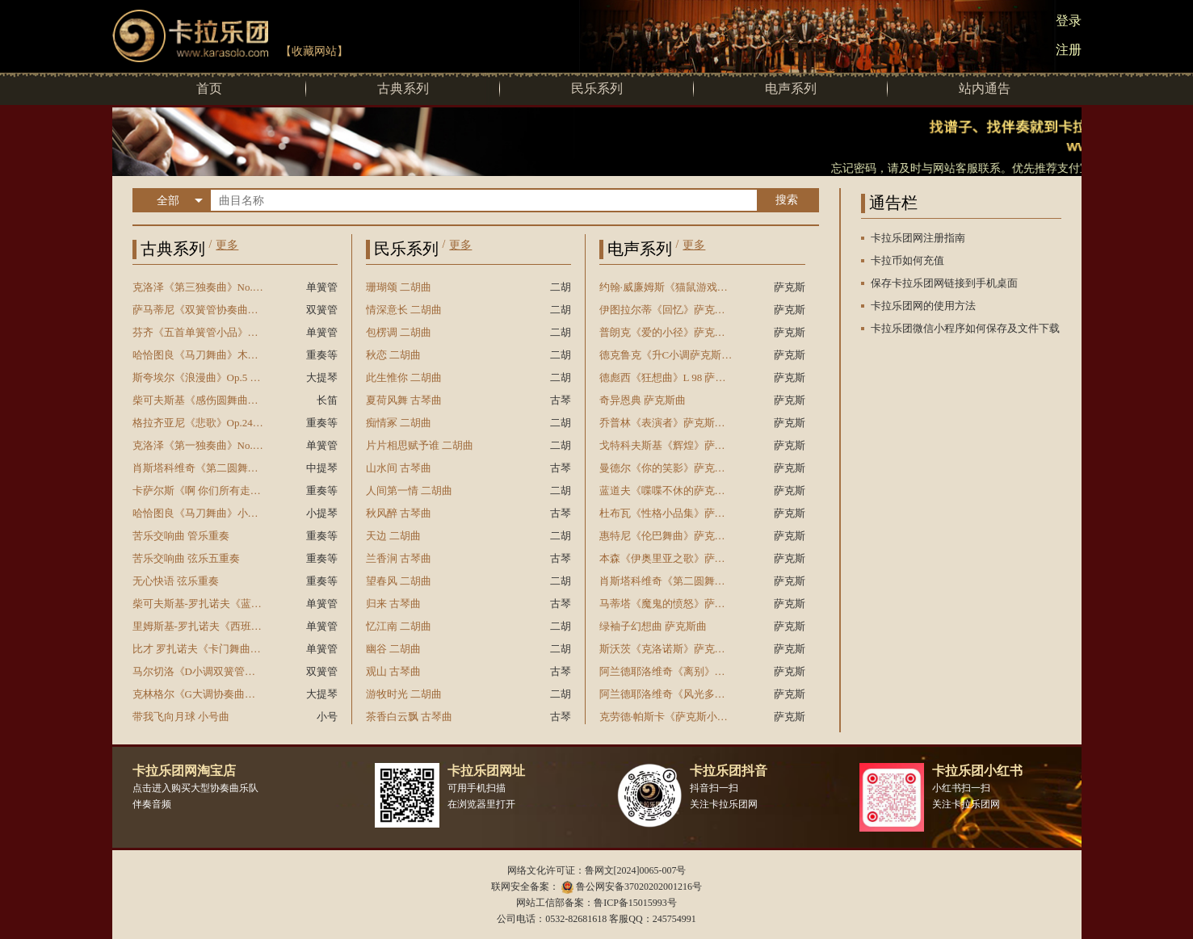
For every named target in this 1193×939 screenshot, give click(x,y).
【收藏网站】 (314, 51)
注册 (1069, 50)
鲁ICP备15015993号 (635, 902)
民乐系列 (597, 88)
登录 (1069, 20)
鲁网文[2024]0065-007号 (636, 870)
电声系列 (791, 88)
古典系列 (403, 88)
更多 (227, 245)
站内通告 (984, 88)
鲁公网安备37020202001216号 (639, 886)
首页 (209, 88)
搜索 (786, 199)
